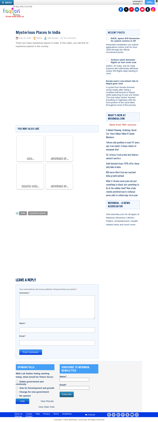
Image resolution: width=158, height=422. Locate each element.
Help (38, 414)
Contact (28, 416)
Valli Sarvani (53, 38)
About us (18, 414)
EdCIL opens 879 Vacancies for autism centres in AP (125, 39)
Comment (24, 293)
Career (29, 414)
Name (22, 323)
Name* (74, 378)
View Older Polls (46, 407)
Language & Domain (137, 2)
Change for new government (34, 392)
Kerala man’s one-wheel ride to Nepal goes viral (122, 82)
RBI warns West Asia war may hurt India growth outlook (121, 173)
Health (134, 221)
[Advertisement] (77, 199)
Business (121, 217)
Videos (39, 38)
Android (90, 415)
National (110, 217)
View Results (47, 401)
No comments (70, 38)
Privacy (46, 414)
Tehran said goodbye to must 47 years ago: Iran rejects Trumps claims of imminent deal (123, 145)
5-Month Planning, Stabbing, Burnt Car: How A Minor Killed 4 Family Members (121, 133)
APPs (150, 2)
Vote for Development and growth (36, 388)
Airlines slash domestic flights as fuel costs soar (123, 61)
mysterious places (38, 213)
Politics (110, 221)
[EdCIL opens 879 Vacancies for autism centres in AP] (107, 38)
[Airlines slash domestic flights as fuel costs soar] (107, 60)
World (130, 217)
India (23, 213)
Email (22, 336)
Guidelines (67, 414)
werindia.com (118, 214)
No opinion (25, 396)
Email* (74, 387)
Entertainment (122, 221)
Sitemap (18, 416)
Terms (56, 414)
